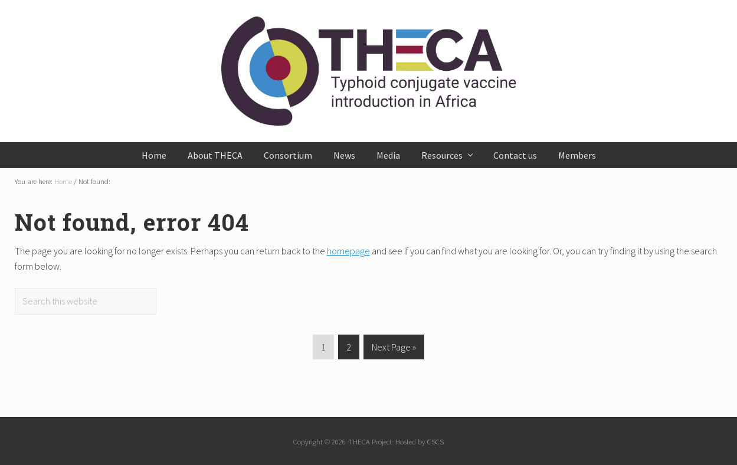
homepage (348, 251)
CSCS (435, 441)
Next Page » (393, 349)
